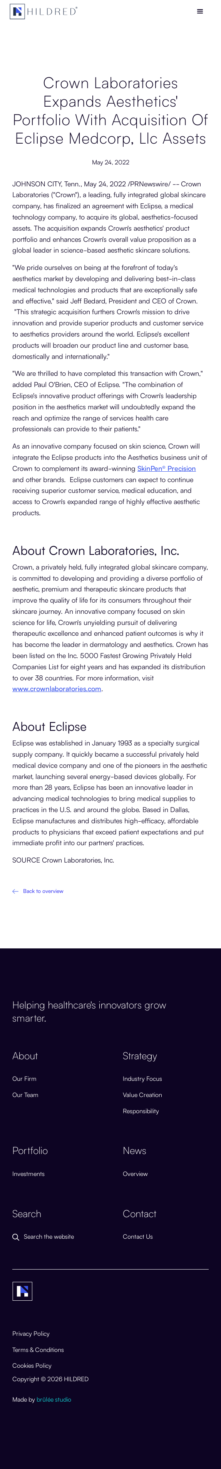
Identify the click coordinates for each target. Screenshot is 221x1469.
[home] (44, 11)
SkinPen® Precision (166, 468)
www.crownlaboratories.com (56, 688)
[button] (200, 11)
